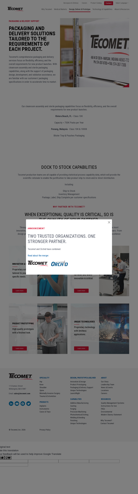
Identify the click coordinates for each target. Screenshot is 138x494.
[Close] (109, 222)
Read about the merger (38, 255)
